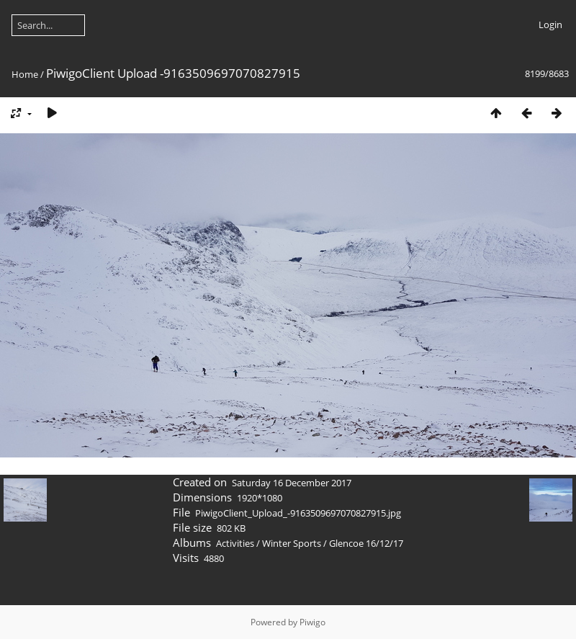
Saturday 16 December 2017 (291, 482)
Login (550, 24)
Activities (235, 543)
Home (25, 74)
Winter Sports (291, 543)
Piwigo (312, 622)
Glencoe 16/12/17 (366, 543)
